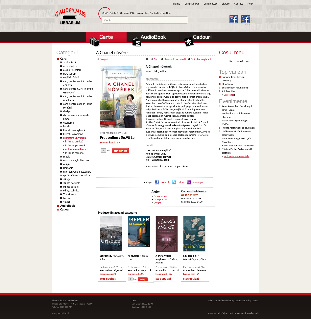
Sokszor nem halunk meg (235, 87)
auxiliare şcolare (72, 70)
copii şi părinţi (71, 77)
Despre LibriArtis (242, 300)
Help (250, 3)
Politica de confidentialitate (220, 300)
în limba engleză (74, 141)
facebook (161, 182)
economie (68, 122)
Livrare (225, 3)
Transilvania (70, 194)
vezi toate (229, 94)
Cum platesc (160, 199)
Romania (68, 168)
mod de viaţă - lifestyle (76, 160)
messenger (194, 182)
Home (176, 3)
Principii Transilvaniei (233, 76)
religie (66, 164)
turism (67, 198)
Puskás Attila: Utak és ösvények (238, 127)
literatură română (73, 134)
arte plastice (70, 66)
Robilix (66, 313)
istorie (66, 126)
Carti (63, 59)
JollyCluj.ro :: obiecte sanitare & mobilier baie (238, 313)
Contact (238, 3)
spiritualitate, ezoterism (76, 175)
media (66, 156)
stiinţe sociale (71, 186)
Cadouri (65, 209)
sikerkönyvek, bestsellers (77, 171)
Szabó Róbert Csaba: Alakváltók (238, 145)
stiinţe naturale (71, 183)
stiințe (66, 179)
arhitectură (69, 62)
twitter (177, 182)
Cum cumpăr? (161, 196)
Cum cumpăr (192, 3)
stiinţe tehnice (71, 190)
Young (66, 202)
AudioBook (67, 206)
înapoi (104, 59)
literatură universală (74, 137)
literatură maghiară (74, 130)
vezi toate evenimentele (236, 156)
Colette (226, 80)
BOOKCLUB (69, 73)
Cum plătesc (210, 3)
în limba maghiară (75, 149)
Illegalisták (227, 84)
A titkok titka (229, 91)
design (67, 111)
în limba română (74, 153)
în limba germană (75, 145)
